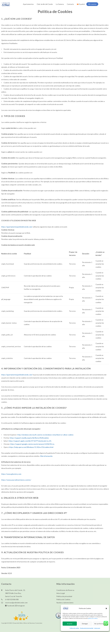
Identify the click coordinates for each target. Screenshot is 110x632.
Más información (46, 456)
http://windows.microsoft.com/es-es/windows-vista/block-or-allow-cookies (45, 435)
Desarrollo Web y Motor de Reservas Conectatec (27, 623)
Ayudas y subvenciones (64, 603)
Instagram (20, 606)
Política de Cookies (63, 599)
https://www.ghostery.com (11, 474)
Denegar (85, 623)
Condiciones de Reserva (65, 590)
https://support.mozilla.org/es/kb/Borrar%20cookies (29, 438)
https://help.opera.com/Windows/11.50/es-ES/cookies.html (31, 447)
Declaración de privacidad (86, 628)
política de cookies (93, 618)
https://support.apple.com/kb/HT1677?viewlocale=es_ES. (30, 441)
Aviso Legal (60, 593)
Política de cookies (74, 628)
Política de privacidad (64, 596)
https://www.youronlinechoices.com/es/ (16, 480)
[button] (106, 608)
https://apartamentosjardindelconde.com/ (17, 227)
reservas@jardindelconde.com (16, 603)
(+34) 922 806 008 (11, 599)
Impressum (97, 628)
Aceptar (70, 623)
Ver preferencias (100, 623)
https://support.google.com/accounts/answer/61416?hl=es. (32, 444)
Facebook (9, 606)
